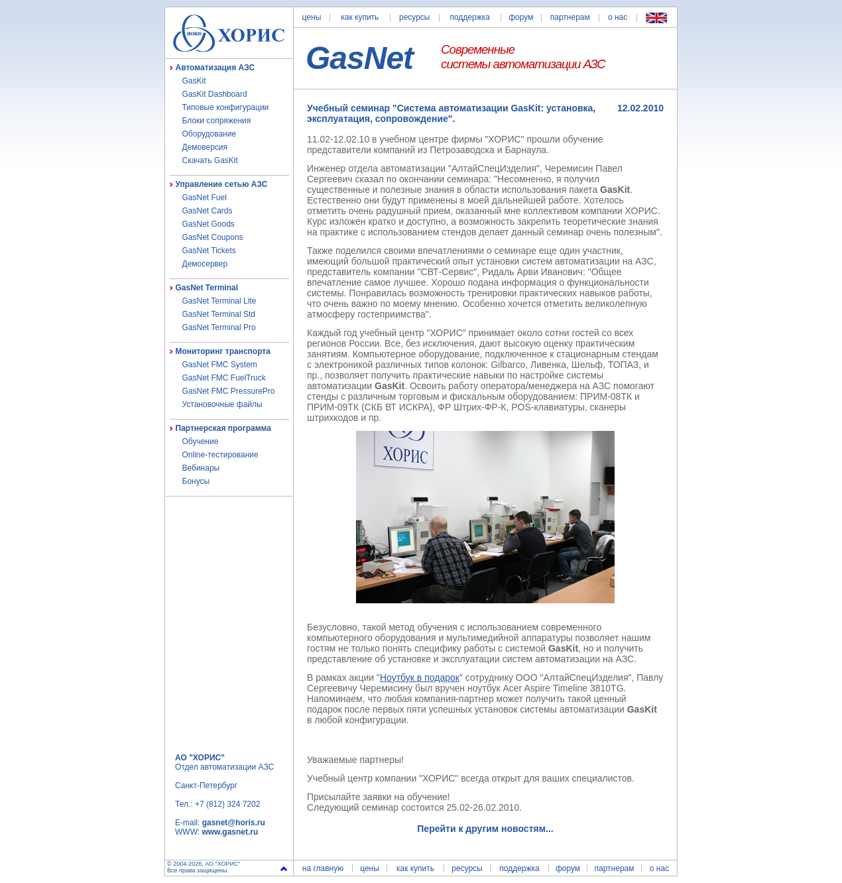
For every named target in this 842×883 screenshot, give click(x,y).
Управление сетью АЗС (222, 184)
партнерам (570, 17)
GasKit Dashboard (214, 94)
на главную (322, 868)
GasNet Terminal (207, 287)
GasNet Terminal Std (219, 314)
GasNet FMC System (219, 364)
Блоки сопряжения (216, 120)
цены (312, 17)
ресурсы (414, 17)
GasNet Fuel (204, 197)
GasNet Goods (208, 224)
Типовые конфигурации (225, 107)
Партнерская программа (223, 428)
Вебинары (201, 468)
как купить (360, 17)
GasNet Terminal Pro (219, 327)
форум (521, 17)
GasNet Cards (207, 210)
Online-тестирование (220, 454)
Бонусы (196, 481)
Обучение (200, 441)
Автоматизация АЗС (215, 67)
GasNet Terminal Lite (219, 301)
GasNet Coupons (212, 237)
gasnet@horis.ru (233, 822)
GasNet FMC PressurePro (228, 391)
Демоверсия (205, 147)
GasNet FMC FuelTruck (224, 378)
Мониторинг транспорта (223, 351)
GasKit (194, 81)
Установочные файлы (222, 404)
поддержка (469, 17)
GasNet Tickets (209, 250)
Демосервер (205, 263)
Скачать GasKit (210, 160)
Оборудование (209, 134)
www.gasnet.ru (230, 832)
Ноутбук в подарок (419, 677)
